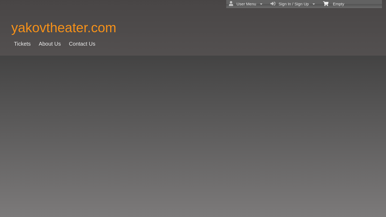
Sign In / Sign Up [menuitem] (292, 4)
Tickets (22, 44)
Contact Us (82, 44)
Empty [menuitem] (333, 3)
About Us (50, 44)
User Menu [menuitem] (245, 4)
